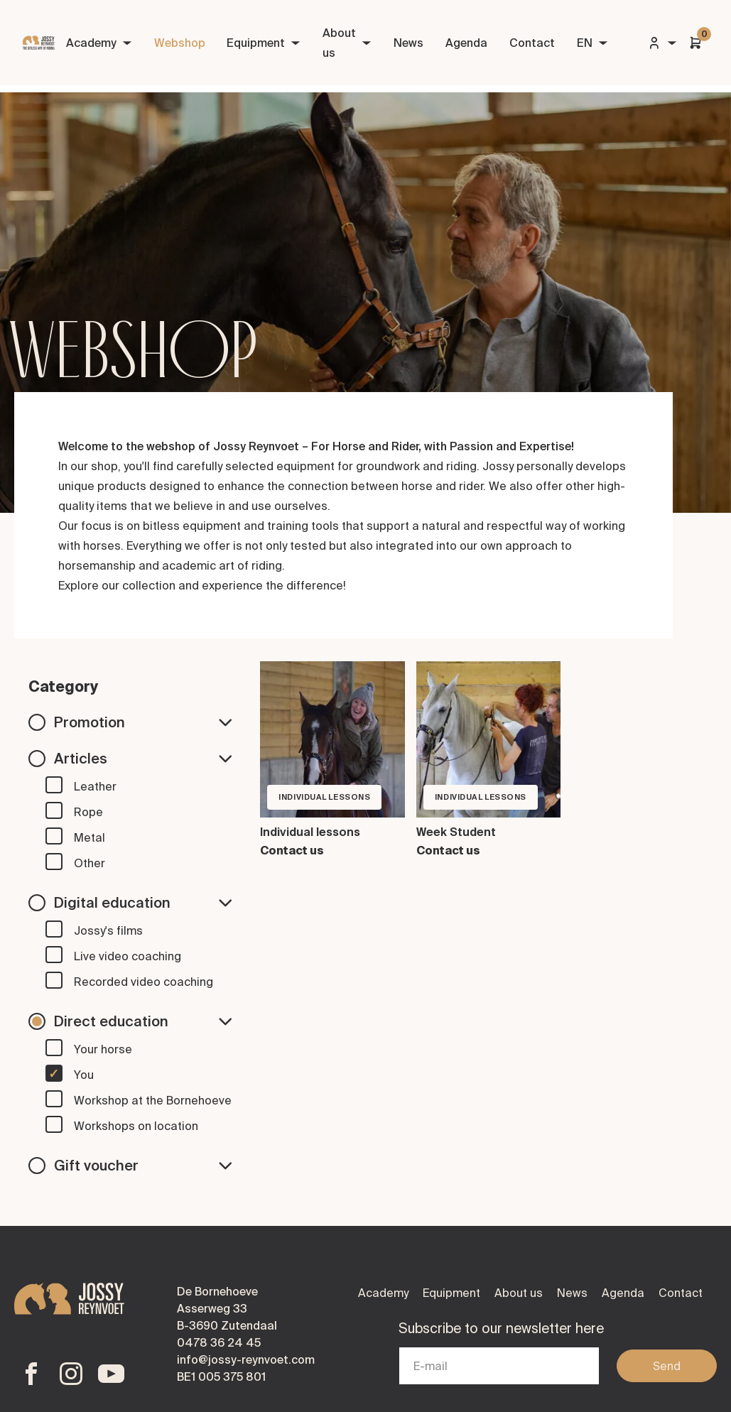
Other (89, 863)
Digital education (143, 902)
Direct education (143, 1021)
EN (592, 42)
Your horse (103, 1049)
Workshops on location (136, 1125)
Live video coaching (127, 956)
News (408, 42)
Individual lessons (310, 831)
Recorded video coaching (143, 981)
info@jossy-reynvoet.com (246, 1359)
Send (667, 1365)
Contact (532, 42)
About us (347, 42)
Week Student (456, 831)
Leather (95, 786)
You (84, 1074)
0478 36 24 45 (219, 1342)
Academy (99, 42)
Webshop (179, 42)
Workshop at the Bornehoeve (153, 1100)
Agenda (466, 42)
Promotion (143, 722)
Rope (88, 811)
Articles (143, 758)
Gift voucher (143, 1165)
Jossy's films (108, 930)
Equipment (263, 42)
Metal (89, 837)
